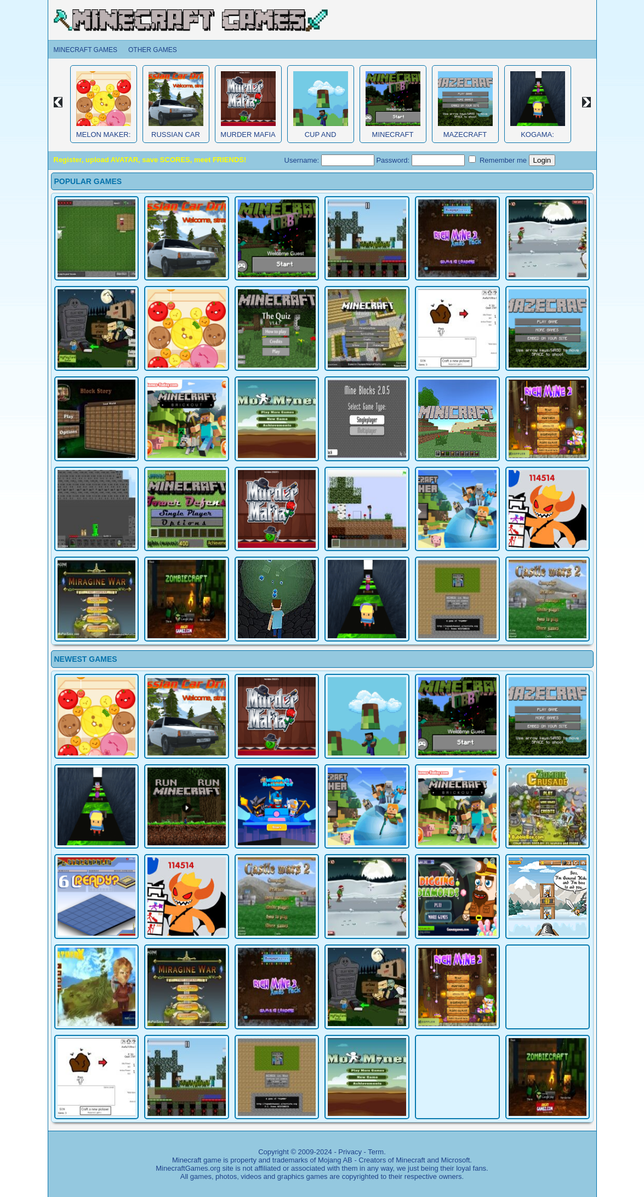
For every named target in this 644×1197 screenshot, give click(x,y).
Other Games (152, 50)
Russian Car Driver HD (175, 138)
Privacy (350, 1152)
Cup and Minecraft (320, 138)
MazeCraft (465, 134)
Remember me (498, 160)
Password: (420, 160)
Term (376, 1152)
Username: (329, 160)
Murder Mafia (247, 134)
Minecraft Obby (393, 138)
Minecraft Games (85, 50)
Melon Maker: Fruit (103, 138)
